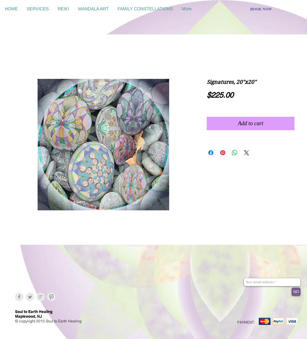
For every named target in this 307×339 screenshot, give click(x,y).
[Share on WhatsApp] (234, 153)
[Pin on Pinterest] (222, 153)
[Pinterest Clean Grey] (51, 297)
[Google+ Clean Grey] (40, 297)
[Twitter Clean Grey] (30, 297)
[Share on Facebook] (211, 153)
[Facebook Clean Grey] (19, 297)
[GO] (296, 292)
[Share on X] (246, 153)
